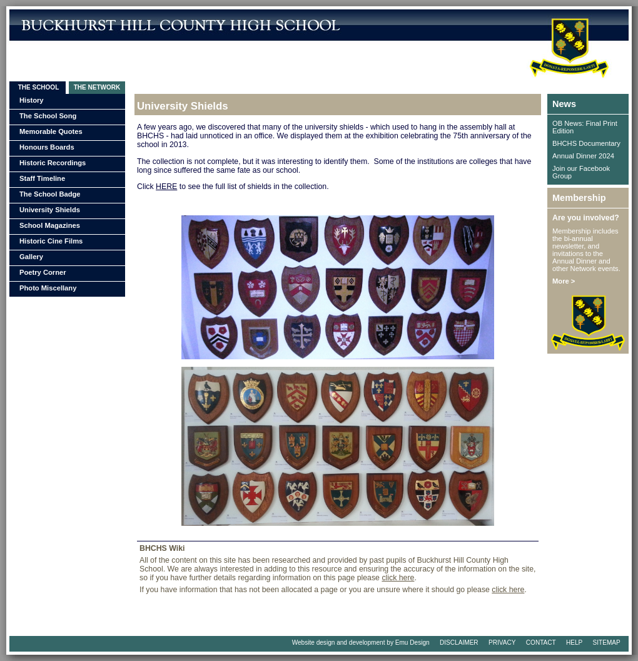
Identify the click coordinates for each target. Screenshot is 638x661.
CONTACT (541, 642)
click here (398, 577)
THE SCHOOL (37, 87)
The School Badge (50, 194)
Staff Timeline (42, 178)
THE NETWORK (97, 87)
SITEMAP (606, 642)
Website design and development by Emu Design (361, 642)
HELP (574, 642)
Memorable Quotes (51, 131)
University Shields (49, 209)
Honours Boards (46, 147)
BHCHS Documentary (586, 143)
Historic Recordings (52, 163)
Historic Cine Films (51, 241)
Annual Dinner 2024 (583, 156)
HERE (166, 186)
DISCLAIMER (459, 642)
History (31, 100)
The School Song (47, 116)
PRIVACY (502, 642)
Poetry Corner (42, 272)
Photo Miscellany (47, 288)
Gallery (31, 256)
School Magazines (49, 225)
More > (563, 281)
